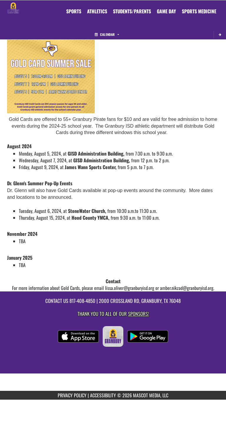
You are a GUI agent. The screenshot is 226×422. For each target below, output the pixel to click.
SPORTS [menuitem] (73, 11)
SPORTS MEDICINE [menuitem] (199, 11)
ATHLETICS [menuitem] (97, 11)
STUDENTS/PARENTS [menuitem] (132, 11)
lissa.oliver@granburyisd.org (130, 287)
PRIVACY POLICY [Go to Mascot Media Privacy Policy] (72, 395)
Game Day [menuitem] (166, 11)
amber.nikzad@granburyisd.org (186, 287)
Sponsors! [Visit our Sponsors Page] (138, 313)
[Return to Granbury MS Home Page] (13, 7)
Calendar (107, 34)
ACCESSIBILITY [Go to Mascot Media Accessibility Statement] (103, 395)
